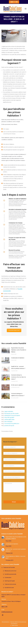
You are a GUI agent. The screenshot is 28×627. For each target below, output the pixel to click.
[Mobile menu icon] (26, 9)
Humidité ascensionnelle (10, 574)
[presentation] (14, 497)
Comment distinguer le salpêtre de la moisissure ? (17, 394)
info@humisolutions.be (6, 611)
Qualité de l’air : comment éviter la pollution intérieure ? (18, 367)
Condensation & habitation (17, 358)
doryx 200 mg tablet (9, 417)
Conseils (5, 31)
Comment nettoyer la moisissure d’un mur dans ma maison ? (18, 377)
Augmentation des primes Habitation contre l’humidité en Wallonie (18, 350)
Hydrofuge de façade (10, 580)
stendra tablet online (9, 419)
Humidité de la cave (9, 587)
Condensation (8, 577)
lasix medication (8, 421)
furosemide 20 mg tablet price (11, 423)
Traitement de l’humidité (8, 567)
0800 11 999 (4, 606)
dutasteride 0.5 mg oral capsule (12, 415)
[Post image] (5, 350)
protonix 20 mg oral (9, 425)
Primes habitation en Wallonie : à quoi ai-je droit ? (15, 557)
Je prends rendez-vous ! (14, 330)
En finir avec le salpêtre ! (17, 385)
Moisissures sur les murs (10, 570)
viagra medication (8, 411)
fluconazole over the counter (11, 413)
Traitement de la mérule (10, 584)
